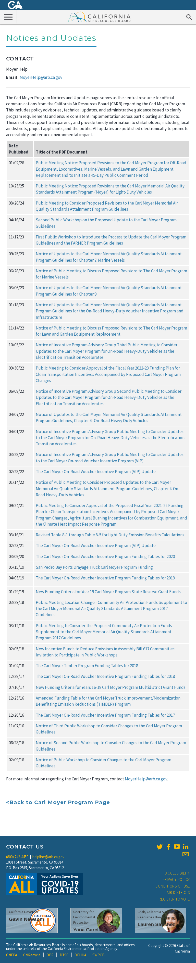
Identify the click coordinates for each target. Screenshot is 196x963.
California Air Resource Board (99, 16)
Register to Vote (174, 899)
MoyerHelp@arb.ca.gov (41, 77)
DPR (50, 955)
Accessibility (177, 873)
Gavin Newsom (26, 919)
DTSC (64, 955)
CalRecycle (32, 955)
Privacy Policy (176, 879)
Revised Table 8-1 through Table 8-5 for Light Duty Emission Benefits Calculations (110, 535)
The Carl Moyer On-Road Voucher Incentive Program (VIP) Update (96, 471)
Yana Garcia (87, 929)
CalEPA (11, 955)
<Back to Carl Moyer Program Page (58, 802)
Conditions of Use (172, 886)
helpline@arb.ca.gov (48, 856)
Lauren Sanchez (156, 924)
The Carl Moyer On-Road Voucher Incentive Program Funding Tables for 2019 (105, 578)
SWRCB (98, 955)
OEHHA (80, 955)
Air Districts (178, 892)
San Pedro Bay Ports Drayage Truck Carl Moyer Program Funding (94, 567)
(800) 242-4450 (17, 856)
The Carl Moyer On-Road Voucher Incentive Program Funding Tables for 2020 (105, 556)
